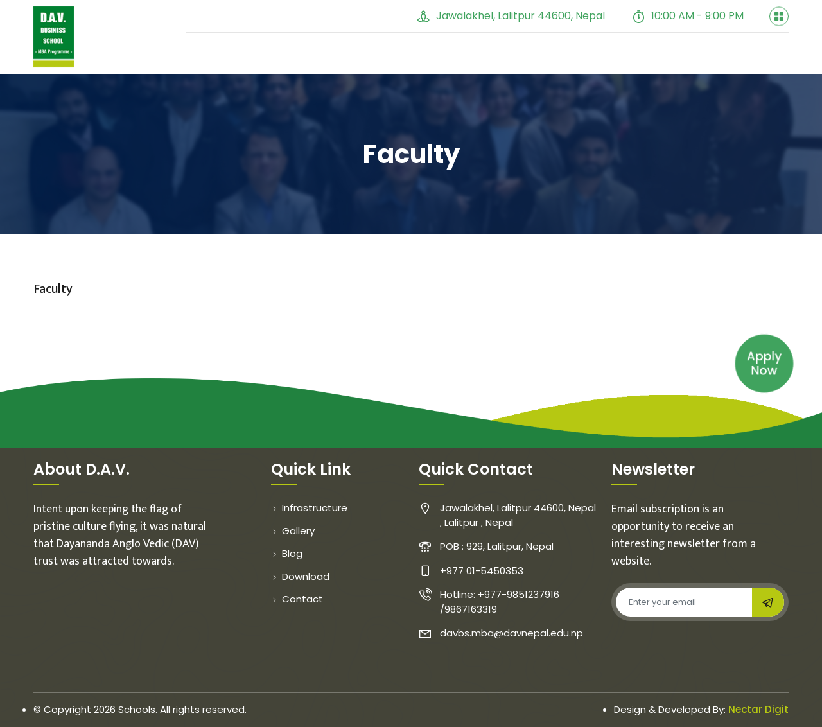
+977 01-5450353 (346, 15)
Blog (457, 65)
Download (300, 576)
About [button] (266, 65)
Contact (755, 65)
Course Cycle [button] (665, 65)
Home (212, 65)
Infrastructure (309, 507)
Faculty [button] (336, 65)
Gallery (406, 65)
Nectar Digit (758, 709)
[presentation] (709, 649)
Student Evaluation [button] (543, 65)
